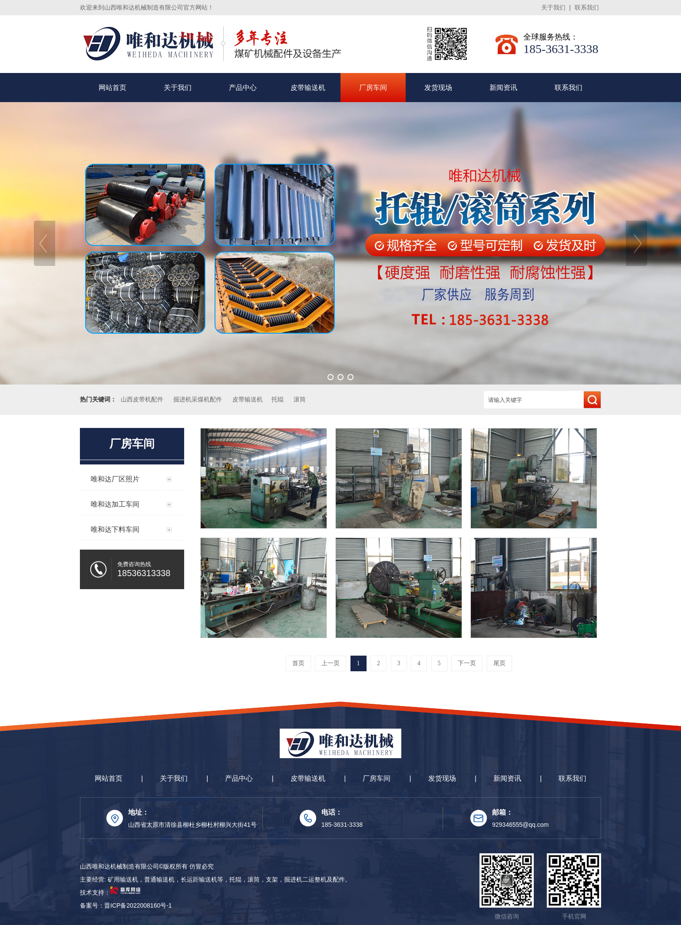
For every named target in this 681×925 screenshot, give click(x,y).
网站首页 (112, 87)
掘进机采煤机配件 (197, 399)
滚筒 (300, 399)
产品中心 (243, 87)
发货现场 (438, 87)
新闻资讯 (503, 87)
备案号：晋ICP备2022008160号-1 (126, 905)
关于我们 (553, 7)
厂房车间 (373, 87)
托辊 (277, 399)
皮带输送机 (308, 87)
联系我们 (587, 7)
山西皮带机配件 (142, 399)
